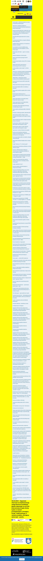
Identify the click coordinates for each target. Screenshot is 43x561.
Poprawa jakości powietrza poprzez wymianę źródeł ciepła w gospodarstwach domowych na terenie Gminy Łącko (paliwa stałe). (21, 179)
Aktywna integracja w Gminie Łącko (19, 54)
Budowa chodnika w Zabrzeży (18, 399)
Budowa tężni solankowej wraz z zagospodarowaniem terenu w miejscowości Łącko (21, 95)
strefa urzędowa (15, 6)
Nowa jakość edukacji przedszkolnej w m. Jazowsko (21, 422)
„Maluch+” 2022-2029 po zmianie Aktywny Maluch (21, 494)
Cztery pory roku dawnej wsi (18, 407)
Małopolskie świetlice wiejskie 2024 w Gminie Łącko (21, 475)
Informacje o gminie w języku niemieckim (27, 14)
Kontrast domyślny (26, 1)
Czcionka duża (15, 3)
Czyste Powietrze (16, 452)
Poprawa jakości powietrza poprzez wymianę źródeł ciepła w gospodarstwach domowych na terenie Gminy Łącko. (21, 184)
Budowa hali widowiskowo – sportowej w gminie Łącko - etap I (21, 285)
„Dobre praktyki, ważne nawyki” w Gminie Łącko (21, 68)
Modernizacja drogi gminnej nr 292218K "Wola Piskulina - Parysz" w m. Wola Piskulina (22, 392)
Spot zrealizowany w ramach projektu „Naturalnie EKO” (20, 467)
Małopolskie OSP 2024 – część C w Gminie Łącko (21, 52)
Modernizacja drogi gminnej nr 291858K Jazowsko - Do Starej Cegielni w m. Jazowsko (22, 198)
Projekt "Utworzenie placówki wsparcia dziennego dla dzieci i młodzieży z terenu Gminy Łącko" (21, 160)
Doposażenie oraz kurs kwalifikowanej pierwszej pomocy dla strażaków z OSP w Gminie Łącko (21, 48)
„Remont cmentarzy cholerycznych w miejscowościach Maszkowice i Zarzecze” (21, 248)
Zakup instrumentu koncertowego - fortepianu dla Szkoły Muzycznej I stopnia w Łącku (21, 251)
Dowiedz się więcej (38, 557)
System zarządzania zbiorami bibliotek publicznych (20, 300)
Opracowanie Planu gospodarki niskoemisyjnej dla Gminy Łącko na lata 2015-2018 (22, 244)
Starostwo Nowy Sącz (15, 550)
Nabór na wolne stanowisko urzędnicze (20, 425)
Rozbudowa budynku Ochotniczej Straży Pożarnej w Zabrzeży (20, 227)
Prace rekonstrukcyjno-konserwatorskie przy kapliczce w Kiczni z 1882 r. (21, 239)
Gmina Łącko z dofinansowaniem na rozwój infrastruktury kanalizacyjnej (21, 22)
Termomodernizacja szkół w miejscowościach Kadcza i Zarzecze (22, 120)
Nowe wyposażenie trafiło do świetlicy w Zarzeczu (20, 87)
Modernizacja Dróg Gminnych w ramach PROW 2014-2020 (22, 223)
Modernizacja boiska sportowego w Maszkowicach (20, 255)
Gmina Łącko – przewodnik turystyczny (20, 257)
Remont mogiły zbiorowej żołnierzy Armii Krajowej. (21, 281)
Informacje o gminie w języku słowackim (25, 14)
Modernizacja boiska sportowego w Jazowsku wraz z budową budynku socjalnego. (22, 274)
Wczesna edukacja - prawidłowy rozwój (20, 303)
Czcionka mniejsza (12, 3)
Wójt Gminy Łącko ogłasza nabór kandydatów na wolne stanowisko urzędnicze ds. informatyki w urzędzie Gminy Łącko (22, 432)
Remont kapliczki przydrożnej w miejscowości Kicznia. (22, 264)
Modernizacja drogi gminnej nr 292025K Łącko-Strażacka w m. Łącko (22, 191)
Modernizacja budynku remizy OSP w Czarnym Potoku (21, 61)
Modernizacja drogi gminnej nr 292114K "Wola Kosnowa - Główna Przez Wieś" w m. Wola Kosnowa (22, 396)
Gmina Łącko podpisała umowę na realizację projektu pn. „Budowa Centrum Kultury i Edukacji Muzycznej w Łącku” (21, 441)
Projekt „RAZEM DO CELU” (18, 163)
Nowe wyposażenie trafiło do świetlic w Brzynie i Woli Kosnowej (22, 137)
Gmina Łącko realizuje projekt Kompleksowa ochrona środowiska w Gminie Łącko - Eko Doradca (21, 471)
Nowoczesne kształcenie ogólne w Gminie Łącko (21, 220)
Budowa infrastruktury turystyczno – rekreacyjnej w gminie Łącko (20, 363)
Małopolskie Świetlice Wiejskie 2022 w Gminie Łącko (22, 141)
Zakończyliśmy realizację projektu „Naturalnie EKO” (21, 109)
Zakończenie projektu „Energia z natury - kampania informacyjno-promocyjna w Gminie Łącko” (21, 115)
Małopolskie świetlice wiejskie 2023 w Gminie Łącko (21, 90)
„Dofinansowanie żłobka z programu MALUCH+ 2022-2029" (22, 498)
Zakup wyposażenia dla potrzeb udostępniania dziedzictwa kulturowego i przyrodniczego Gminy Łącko (22, 411)
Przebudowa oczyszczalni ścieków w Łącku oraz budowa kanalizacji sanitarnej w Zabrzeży (22, 188)
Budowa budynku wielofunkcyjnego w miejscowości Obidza (20, 166)
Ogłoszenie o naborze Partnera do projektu (21, 129)
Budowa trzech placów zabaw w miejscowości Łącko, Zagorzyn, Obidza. (22, 278)
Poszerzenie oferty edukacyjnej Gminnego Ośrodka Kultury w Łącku (21, 106)
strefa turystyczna (23, 6)
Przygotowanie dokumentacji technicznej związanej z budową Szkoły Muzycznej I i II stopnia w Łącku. (21, 289)
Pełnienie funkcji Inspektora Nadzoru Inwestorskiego (20, 322)
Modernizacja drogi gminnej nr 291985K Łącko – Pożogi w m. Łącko (22, 195)
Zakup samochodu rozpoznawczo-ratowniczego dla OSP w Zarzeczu (19, 65)
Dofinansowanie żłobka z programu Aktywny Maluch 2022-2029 (21, 40)
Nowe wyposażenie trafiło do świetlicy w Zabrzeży (20, 479)
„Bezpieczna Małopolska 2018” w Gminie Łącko (21, 402)
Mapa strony (20, 13)
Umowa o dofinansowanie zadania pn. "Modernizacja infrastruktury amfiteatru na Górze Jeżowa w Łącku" (21, 150)
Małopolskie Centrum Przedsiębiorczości (27, 550)
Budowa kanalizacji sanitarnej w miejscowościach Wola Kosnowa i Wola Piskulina (20, 372)
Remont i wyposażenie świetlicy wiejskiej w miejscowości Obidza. (21, 267)
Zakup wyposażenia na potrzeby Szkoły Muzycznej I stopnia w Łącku (20, 99)
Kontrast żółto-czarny (30, 1)
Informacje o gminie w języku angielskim (30, 14)
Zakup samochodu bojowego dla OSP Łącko (21, 84)
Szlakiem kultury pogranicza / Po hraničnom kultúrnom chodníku (21, 44)
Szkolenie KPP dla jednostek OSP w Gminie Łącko (21, 37)
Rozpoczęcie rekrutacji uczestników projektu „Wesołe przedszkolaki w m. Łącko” (21, 360)
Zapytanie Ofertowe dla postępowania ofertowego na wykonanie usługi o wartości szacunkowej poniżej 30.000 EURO (21, 309)
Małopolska (19, 553)
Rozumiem (22, 559)
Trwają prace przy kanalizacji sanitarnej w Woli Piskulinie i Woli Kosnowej (22, 376)
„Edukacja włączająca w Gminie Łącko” (20, 485)
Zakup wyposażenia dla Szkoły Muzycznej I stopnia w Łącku (21, 415)
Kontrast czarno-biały (28, 1)
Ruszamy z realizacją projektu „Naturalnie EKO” (22, 112)
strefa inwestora (15, 9)
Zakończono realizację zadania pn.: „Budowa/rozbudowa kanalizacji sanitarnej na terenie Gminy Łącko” (21, 26)
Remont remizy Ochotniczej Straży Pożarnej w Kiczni (21, 207)
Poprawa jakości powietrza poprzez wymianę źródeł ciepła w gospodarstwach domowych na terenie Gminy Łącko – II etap (21, 155)
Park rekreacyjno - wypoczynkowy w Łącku (21, 292)
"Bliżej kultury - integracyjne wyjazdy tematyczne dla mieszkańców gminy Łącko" (21, 78)
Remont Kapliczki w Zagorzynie (19, 241)
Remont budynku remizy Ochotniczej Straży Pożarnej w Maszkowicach (21, 235)
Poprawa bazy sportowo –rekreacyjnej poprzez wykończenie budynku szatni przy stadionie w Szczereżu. (22, 296)
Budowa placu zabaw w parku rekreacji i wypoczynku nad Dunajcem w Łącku (20, 123)
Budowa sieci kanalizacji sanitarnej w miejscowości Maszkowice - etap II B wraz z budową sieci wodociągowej (21, 133)
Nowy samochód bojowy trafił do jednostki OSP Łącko (21, 81)
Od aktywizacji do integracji (18, 305)
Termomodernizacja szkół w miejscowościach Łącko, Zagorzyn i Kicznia (22, 175)
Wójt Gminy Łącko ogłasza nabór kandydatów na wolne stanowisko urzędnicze (22, 428)
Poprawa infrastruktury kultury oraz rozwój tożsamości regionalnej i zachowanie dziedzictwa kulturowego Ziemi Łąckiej (21, 171)
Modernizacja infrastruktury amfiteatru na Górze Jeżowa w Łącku (22, 146)
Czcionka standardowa (14, 3)
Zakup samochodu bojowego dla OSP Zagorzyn (20, 58)
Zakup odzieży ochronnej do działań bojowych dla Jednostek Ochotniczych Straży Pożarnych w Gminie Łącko (22, 211)
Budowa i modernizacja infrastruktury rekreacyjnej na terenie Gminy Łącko (20, 460)
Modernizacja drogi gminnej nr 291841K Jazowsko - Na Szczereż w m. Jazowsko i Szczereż (21, 202)
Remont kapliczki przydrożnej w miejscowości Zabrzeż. (22, 271)
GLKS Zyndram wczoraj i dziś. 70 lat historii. (21, 405)
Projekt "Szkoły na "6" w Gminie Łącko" (20, 143)
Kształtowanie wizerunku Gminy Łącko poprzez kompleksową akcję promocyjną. (22, 260)
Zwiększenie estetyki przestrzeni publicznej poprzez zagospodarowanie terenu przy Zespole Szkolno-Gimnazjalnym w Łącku (21, 367)
